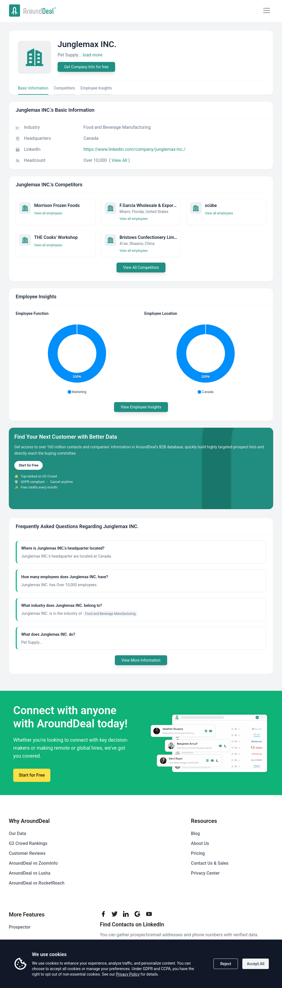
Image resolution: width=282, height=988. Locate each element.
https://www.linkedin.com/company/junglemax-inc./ (134, 149)
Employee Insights (96, 88)
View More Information (141, 660)
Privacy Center (205, 873)
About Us (200, 843)
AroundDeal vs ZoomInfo (33, 863)
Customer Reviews (27, 853)
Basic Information (33, 88)
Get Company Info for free (86, 67)
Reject (225, 964)
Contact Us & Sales (209, 863)
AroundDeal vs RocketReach (36, 883)
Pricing (198, 853)
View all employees (48, 213)
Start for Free (28, 465)
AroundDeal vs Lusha (29, 873)
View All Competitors (141, 267)
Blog (195, 833)
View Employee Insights (141, 407)
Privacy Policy (128, 974)
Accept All (255, 964)
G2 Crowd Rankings (28, 843)
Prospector (20, 927)
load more (92, 55)
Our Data (17, 833)
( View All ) (119, 160)
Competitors (64, 88)
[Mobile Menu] (266, 10)
